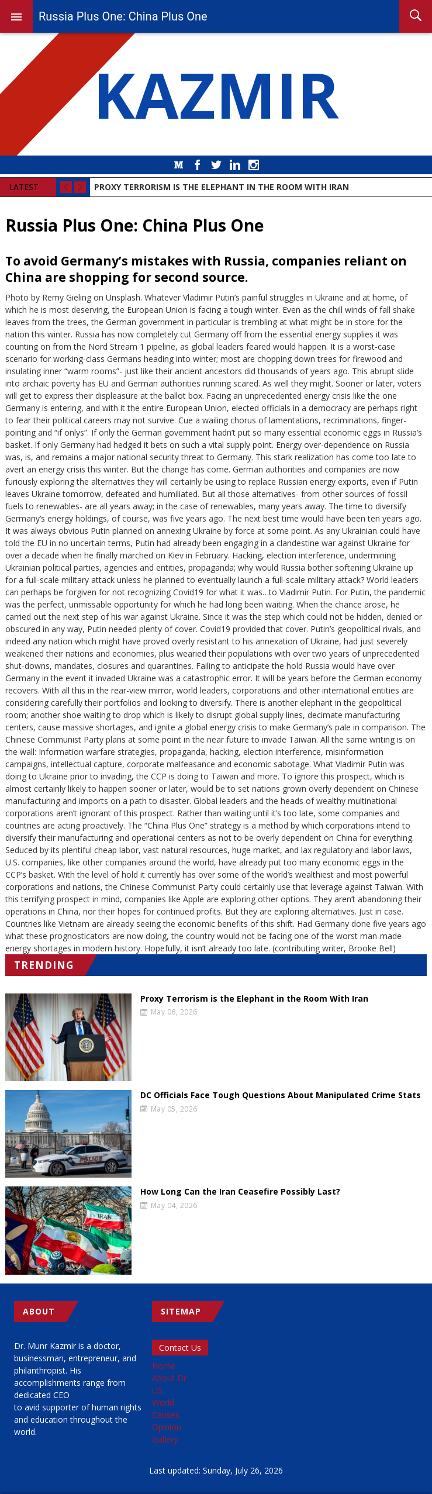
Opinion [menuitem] (166, 1427)
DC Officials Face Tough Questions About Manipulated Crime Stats (280, 1095)
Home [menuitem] (163, 1365)
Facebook (197, 165)
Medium (179, 165)
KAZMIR (216, 94)
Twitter (216, 165)
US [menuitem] (157, 1390)
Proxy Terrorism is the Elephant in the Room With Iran (254, 998)
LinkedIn (235, 165)
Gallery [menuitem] (165, 1439)
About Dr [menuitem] (169, 1377)
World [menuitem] (163, 1402)
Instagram (253, 165)
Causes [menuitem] (165, 1414)
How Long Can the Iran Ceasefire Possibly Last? (240, 1191)
